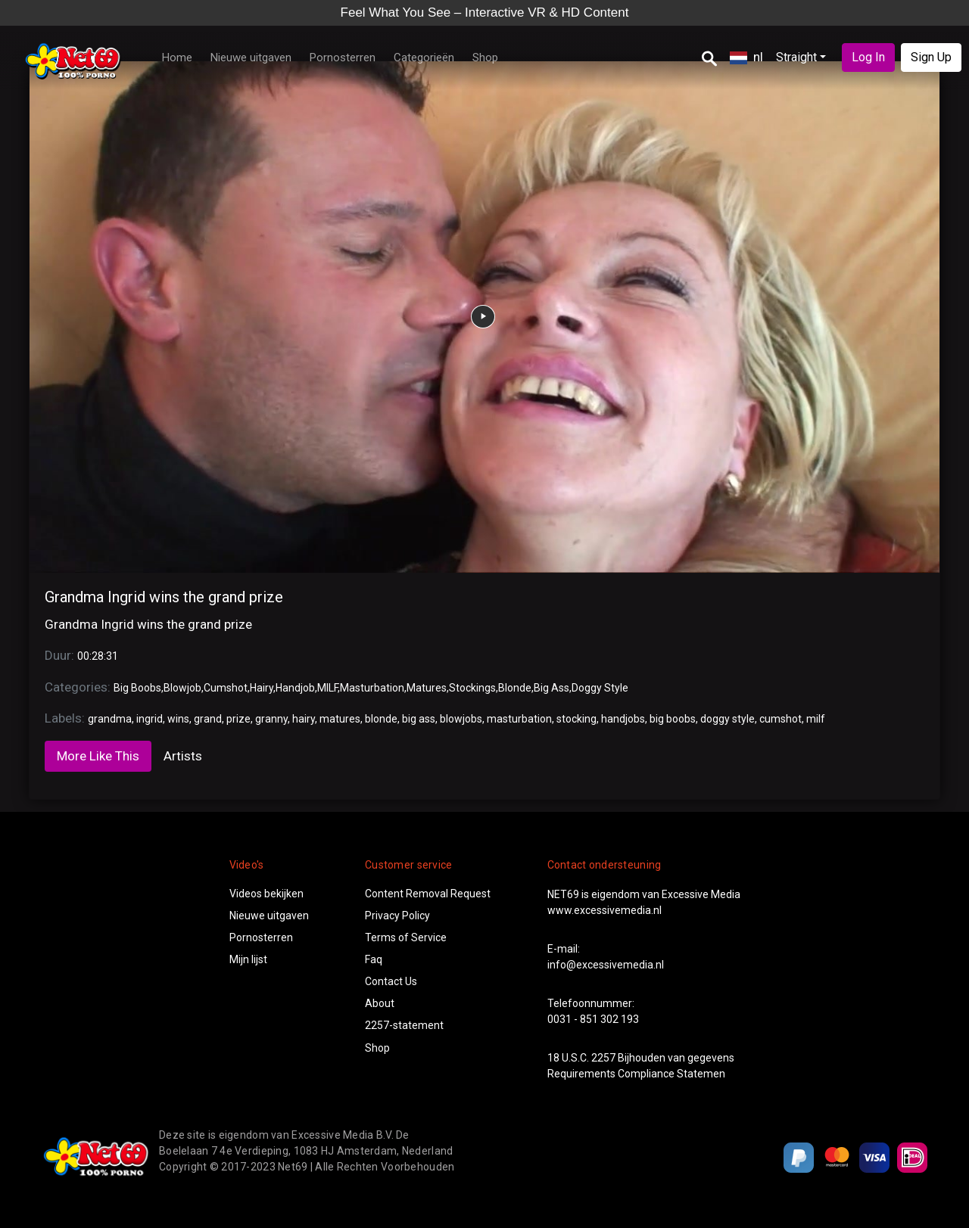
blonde (381, 719)
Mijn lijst (248, 959)
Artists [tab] (183, 755)
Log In (868, 57)
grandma (110, 719)
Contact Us (391, 981)
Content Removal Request (428, 894)
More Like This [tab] (98, 755)
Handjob (295, 688)
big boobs (673, 719)
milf (815, 719)
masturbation (519, 719)
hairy (303, 719)
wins (178, 719)
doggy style (727, 719)
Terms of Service (406, 937)
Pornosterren (342, 57)
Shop (485, 57)
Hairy (261, 688)
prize (238, 719)
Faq (373, 959)
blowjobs (461, 719)
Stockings (472, 688)
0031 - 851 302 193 (593, 1019)
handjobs (623, 719)
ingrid (149, 719)
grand (208, 719)
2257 (603, 1058)
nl (746, 56)
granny (271, 719)
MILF (327, 688)
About (379, 1003)
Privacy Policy (397, 915)
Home (177, 57)
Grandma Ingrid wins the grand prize (164, 597)
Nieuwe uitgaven (250, 57)
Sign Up (931, 57)
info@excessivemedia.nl (605, 965)
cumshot (780, 719)
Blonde (514, 688)
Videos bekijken (266, 894)
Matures (427, 688)
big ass (418, 719)
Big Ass (551, 688)
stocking (576, 719)
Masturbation (372, 688)
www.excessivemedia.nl (604, 910)
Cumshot (226, 688)
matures (339, 719)
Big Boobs (137, 688)
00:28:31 (97, 656)
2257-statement (404, 1025)
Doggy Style (600, 688)
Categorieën (424, 57)
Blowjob (182, 688)
